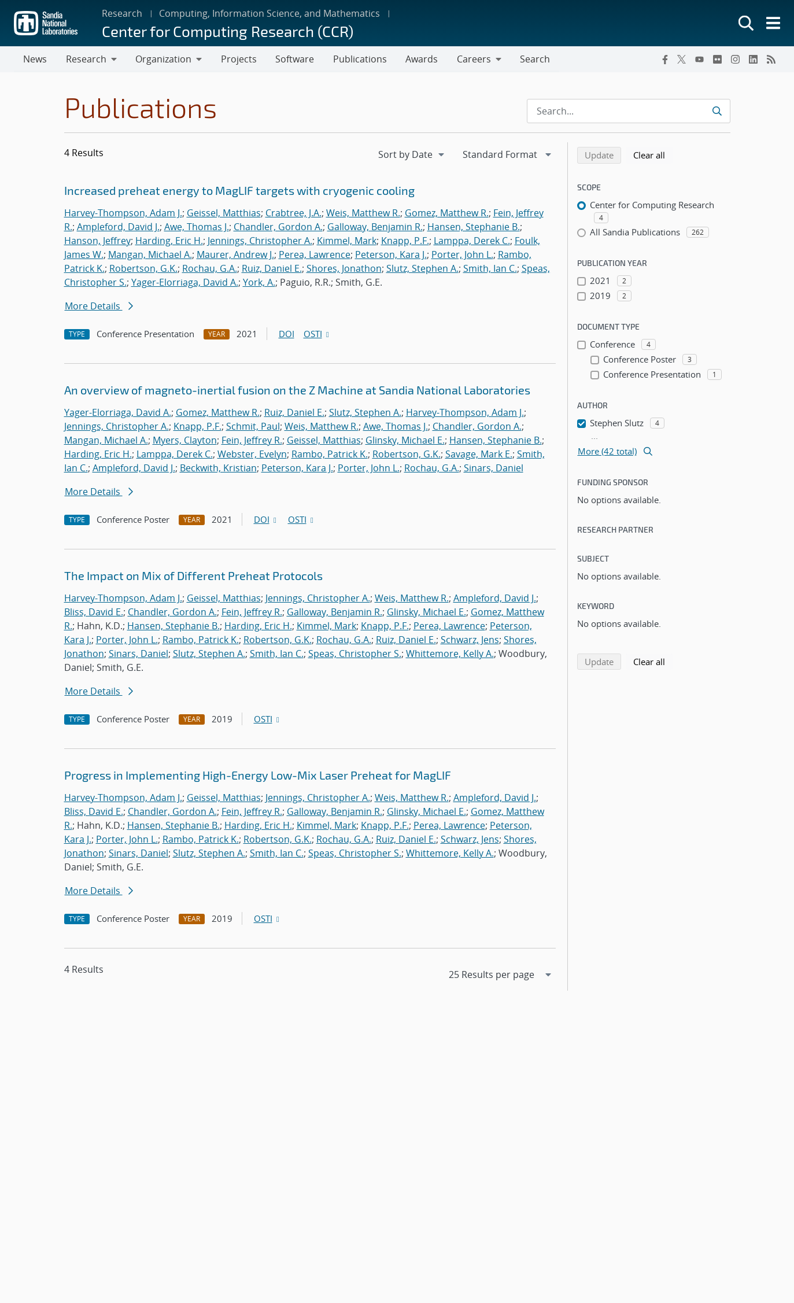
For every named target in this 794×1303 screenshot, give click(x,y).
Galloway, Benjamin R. (375, 227)
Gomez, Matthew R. (447, 213)
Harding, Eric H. (169, 241)
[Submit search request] (716, 111)
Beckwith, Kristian (218, 468)
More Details (99, 306)
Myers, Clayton (185, 440)
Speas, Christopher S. (354, 654)
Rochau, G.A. (209, 269)
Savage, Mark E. (478, 454)
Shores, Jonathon (344, 269)
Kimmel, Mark (346, 241)
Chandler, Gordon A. (278, 227)
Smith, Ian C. (490, 269)
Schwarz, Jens (470, 640)
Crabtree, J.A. (293, 213)
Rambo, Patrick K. (329, 454)
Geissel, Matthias (224, 213)
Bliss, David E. (93, 612)
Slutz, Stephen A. (422, 269)
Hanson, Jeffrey (97, 241)
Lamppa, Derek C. (472, 241)
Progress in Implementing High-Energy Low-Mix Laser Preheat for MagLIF (257, 775)
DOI (286, 334)
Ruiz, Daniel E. (272, 269)
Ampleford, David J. (118, 227)
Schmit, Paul (253, 426)
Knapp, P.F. (405, 241)
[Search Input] (628, 111)
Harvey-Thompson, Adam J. (123, 213)
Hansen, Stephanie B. (473, 227)
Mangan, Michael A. (150, 255)
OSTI (317, 334)
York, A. (259, 282)
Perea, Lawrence (314, 255)
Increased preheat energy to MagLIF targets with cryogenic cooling (239, 191)
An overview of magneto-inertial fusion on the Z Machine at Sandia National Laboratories (297, 390)
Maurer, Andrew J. (235, 255)
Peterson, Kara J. (391, 255)
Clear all (653, 155)
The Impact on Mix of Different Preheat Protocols (193, 576)
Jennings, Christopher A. (260, 241)
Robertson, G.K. (143, 269)
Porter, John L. (462, 255)
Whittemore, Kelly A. (450, 654)
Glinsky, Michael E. (405, 440)
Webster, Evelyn (252, 454)
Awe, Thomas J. (196, 227)
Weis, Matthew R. (363, 213)
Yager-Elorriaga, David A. (184, 282)
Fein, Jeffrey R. (251, 440)
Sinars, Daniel (493, 468)
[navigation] (412, 155)
